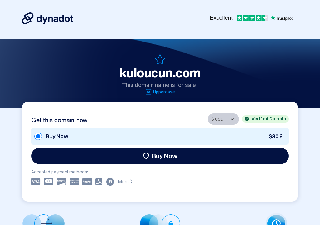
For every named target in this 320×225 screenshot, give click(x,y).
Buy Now (160, 156)
